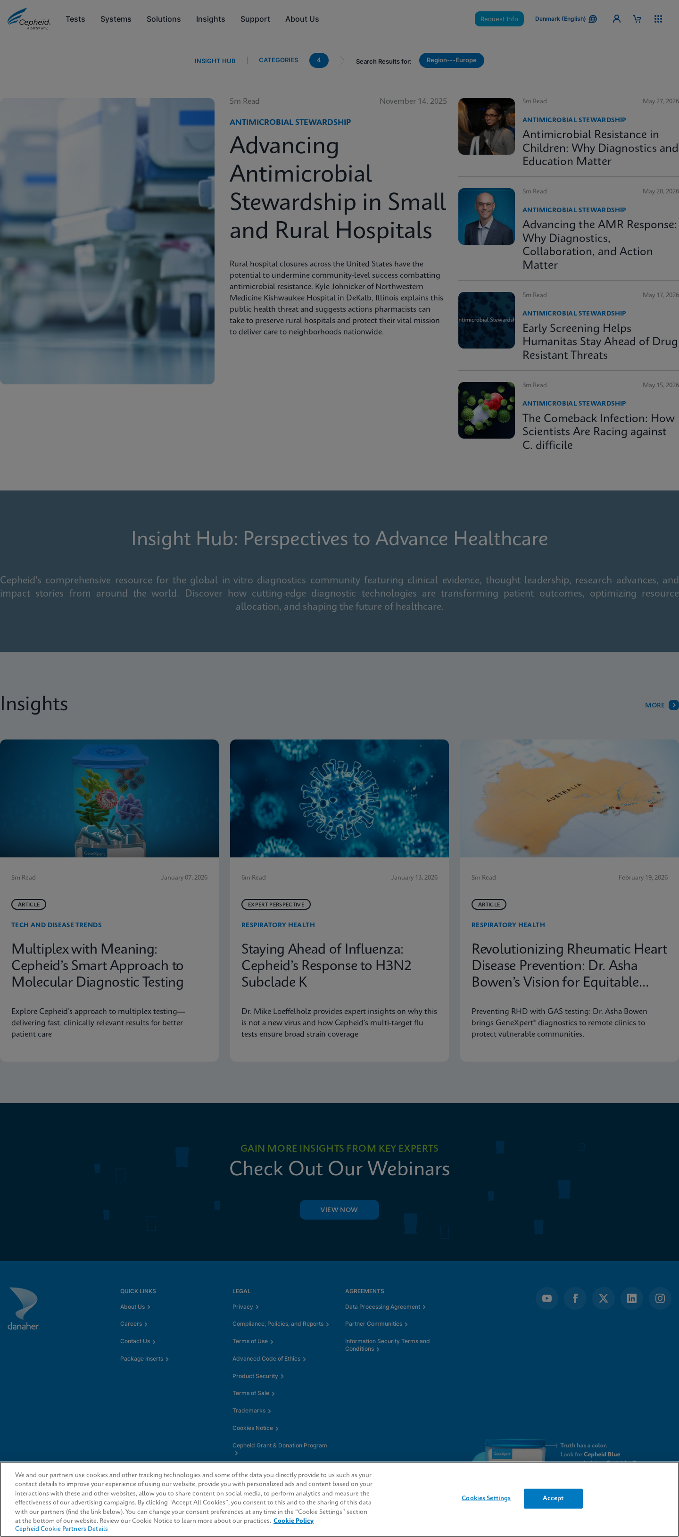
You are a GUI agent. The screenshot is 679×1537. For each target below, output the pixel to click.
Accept (553, 1498)
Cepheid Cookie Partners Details (61, 1529)
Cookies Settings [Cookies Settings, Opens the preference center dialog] (486, 1498)
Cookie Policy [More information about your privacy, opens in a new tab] (293, 1521)
